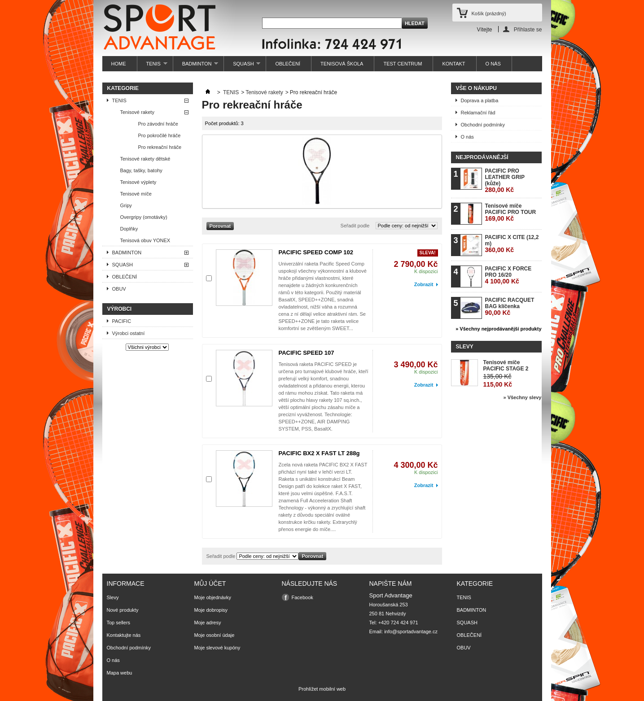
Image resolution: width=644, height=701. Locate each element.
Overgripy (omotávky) (143, 217)
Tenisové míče (136, 193)
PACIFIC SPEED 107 (306, 352)
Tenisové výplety (138, 182)
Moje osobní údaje (214, 635)
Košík (489, 13)
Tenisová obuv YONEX (145, 240)
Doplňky (129, 228)
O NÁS (493, 63)
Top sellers (119, 622)
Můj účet (210, 583)
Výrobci (119, 309)
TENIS (152, 66)
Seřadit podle (355, 225)
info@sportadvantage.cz (411, 631)
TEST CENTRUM (402, 63)
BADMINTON (196, 66)
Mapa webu (119, 672)
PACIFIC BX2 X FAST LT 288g (319, 453)
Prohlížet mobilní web (322, 689)
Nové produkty (123, 610)
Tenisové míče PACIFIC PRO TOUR (510, 212)
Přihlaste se (528, 29)
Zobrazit (424, 284)
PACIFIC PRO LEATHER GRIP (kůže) (505, 180)
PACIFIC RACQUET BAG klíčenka (509, 306)
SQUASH (242, 66)
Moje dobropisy (211, 610)
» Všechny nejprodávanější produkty (498, 328)
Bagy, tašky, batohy (141, 170)
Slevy (464, 347)
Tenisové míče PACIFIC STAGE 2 (506, 365)
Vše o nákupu (476, 88)
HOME (118, 63)
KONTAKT (453, 63)
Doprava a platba (480, 100)
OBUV (119, 289)
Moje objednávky (213, 597)
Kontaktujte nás (124, 635)
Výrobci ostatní (128, 333)
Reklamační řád (478, 112)
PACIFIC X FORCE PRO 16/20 (508, 275)
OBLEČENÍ (287, 63)
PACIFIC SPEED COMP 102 (316, 252)
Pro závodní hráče (158, 123)
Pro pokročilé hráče (159, 135)
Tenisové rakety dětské (145, 158)
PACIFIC (121, 321)
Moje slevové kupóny (217, 647)
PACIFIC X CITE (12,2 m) (512, 243)
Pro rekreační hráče (160, 147)
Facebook (302, 597)
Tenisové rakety (137, 112)
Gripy (126, 205)
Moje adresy (207, 622)
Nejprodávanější (482, 157)
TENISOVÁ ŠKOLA (341, 63)
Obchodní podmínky (483, 124)
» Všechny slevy (522, 397)
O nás (467, 136)
